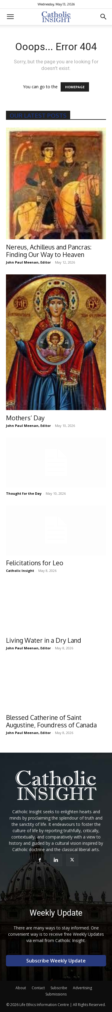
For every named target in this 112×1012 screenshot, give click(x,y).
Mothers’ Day (25, 418)
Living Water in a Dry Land (43, 640)
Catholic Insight (20, 570)
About (21, 987)
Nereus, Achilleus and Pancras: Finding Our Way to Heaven (48, 250)
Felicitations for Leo (34, 563)
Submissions (56, 994)
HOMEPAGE (75, 87)
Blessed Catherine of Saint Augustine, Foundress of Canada (51, 721)
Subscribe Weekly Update (56, 960)
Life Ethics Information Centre (44, 1004)
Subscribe (58, 987)
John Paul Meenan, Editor (28, 262)
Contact (38, 987)
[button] (10, 17)
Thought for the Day (24, 493)
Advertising (82, 987)
